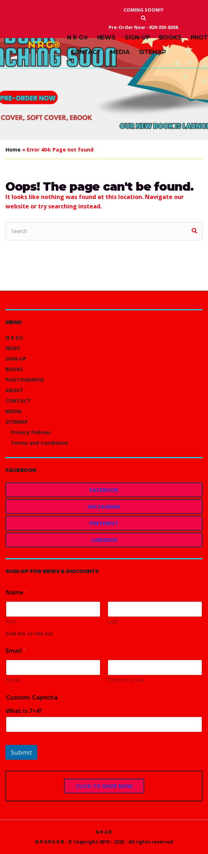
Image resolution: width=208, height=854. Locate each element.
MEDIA (120, 52)
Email (13, 680)
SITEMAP (152, 52)
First (11, 622)
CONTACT (86, 52)
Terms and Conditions (39, 442)
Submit (21, 752)
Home (13, 149)
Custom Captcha (34, 697)
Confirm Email (126, 680)
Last (113, 622)
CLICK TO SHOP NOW (104, 785)
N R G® (44, 44)
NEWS (106, 37)
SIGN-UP (137, 37)
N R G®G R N (49, 841)
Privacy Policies (31, 432)
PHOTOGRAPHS (24, 379)
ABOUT (14, 390)
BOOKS (170, 37)
